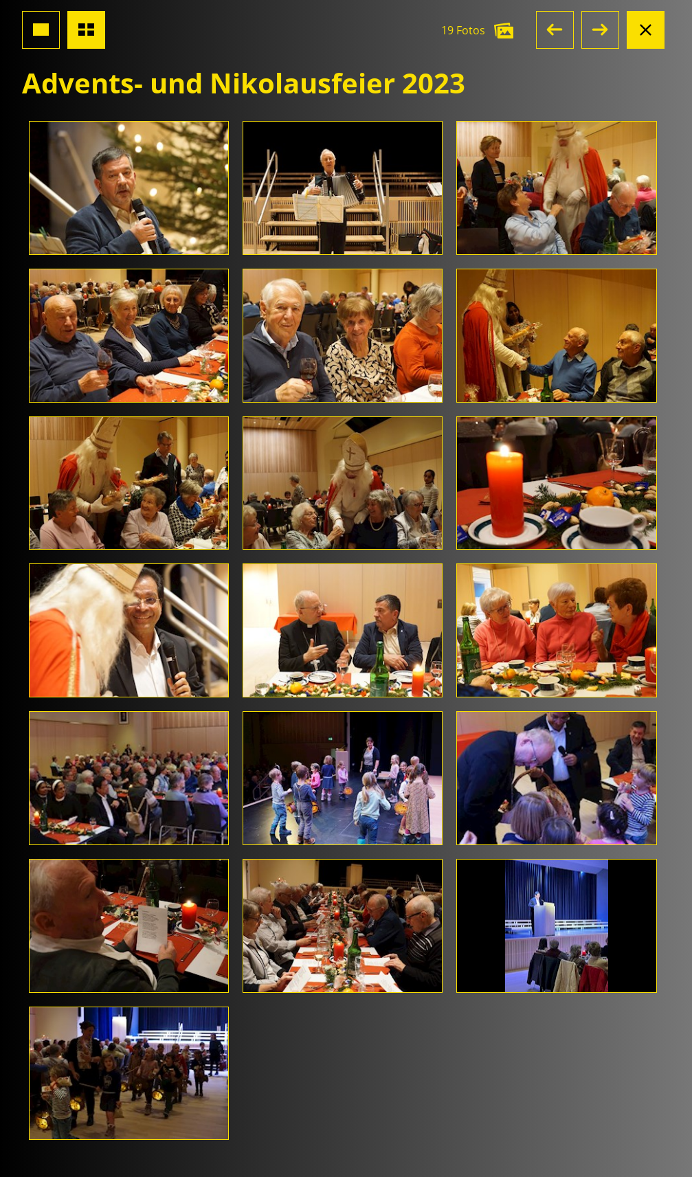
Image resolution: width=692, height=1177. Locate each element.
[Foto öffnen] (129, 188)
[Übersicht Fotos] (86, 30)
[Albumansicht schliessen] (646, 30)
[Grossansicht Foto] (41, 30)
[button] (555, 30)
